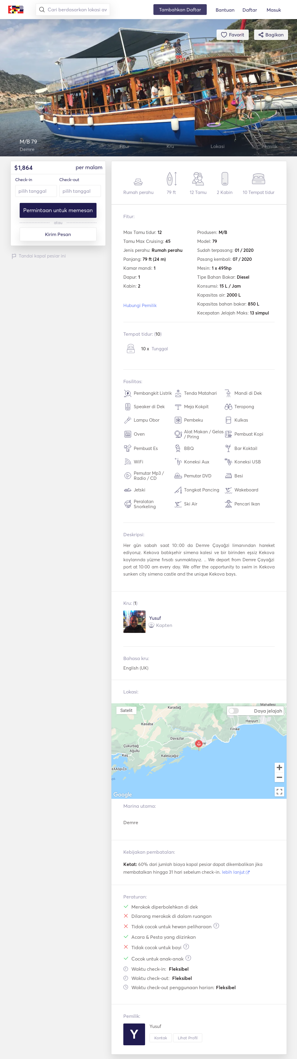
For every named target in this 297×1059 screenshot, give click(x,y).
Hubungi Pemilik (140, 305)
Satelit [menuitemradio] (126, 710)
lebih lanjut (236, 872)
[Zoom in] (279, 767)
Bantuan (225, 10)
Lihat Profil (188, 1037)
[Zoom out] (279, 778)
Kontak (160, 1037)
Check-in (23, 179)
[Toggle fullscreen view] (279, 791)
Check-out (69, 179)
